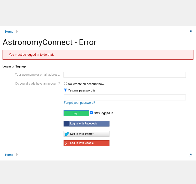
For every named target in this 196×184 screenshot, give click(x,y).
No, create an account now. (84, 84)
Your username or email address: (37, 74)
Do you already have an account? (37, 83)
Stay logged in (101, 113)
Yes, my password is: (80, 90)
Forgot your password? (79, 103)
